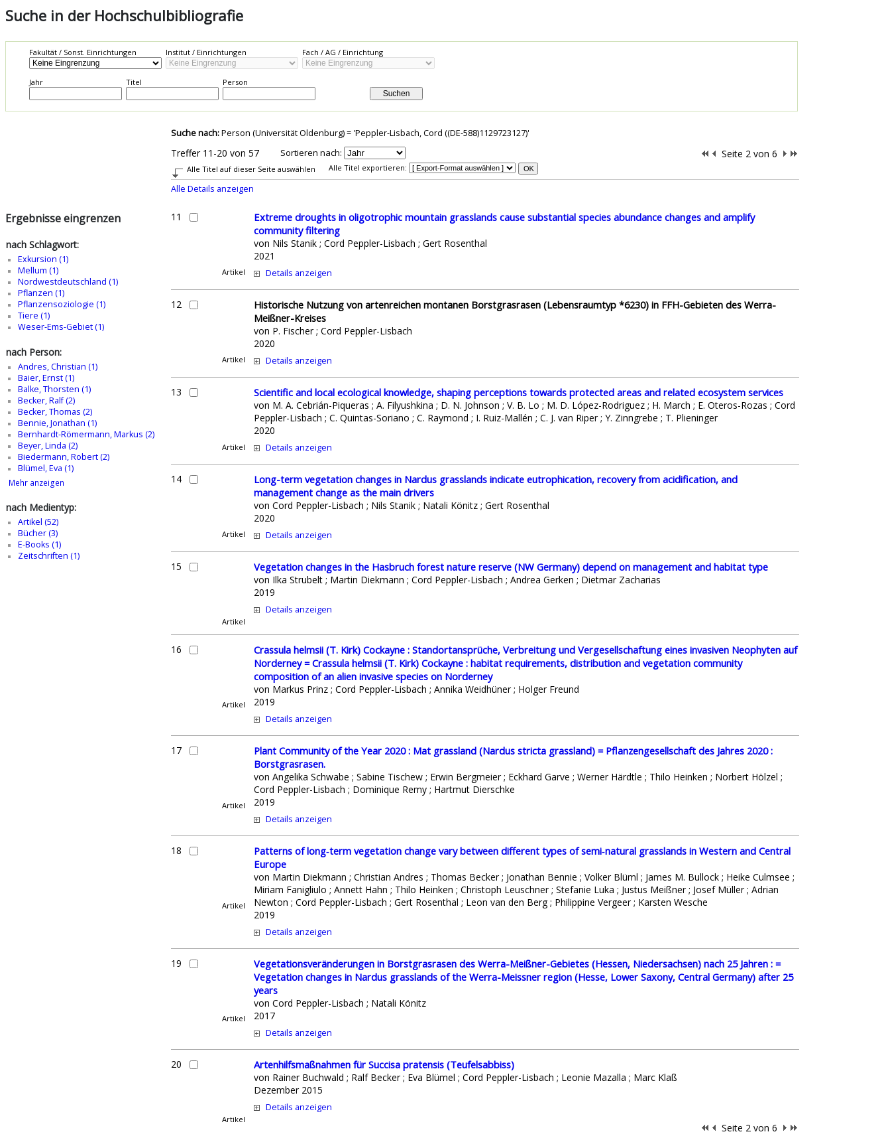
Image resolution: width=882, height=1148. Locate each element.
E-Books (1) (39, 544)
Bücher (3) (38, 533)
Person (235, 82)
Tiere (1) (34, 315)
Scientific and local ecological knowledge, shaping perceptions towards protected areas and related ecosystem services (518, 392)
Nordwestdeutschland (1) (68, 281)
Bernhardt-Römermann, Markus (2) (86, 434)
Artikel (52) (38, 522)
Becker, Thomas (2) (55, 411)
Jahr (36, 82)
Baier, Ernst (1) (46, 378)
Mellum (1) (38, 270)
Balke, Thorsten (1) (54, 389)
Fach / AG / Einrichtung (342, 52)
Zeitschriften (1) (49, 555)
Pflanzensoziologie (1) (61, 304)
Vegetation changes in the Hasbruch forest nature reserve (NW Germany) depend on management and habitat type (511, 566)
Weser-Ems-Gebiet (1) (61, 326)
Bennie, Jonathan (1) (57, 423)
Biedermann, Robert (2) (63, 457)
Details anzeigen (299, 273)
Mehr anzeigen (36, 482)
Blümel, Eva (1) (46, 468)
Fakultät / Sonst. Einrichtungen (83, 52)
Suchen (396, 93)
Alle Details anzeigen (212, 188)
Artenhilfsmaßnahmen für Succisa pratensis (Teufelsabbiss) (384, 1064)
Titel (134, 82)
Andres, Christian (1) (57, 366)
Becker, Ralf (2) (46, 400)
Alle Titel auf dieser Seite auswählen (251, 169)
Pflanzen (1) (41, 293)
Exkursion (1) (43, 259)
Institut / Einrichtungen (206, 52)
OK (529, 169)
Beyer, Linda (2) (48, 445)
